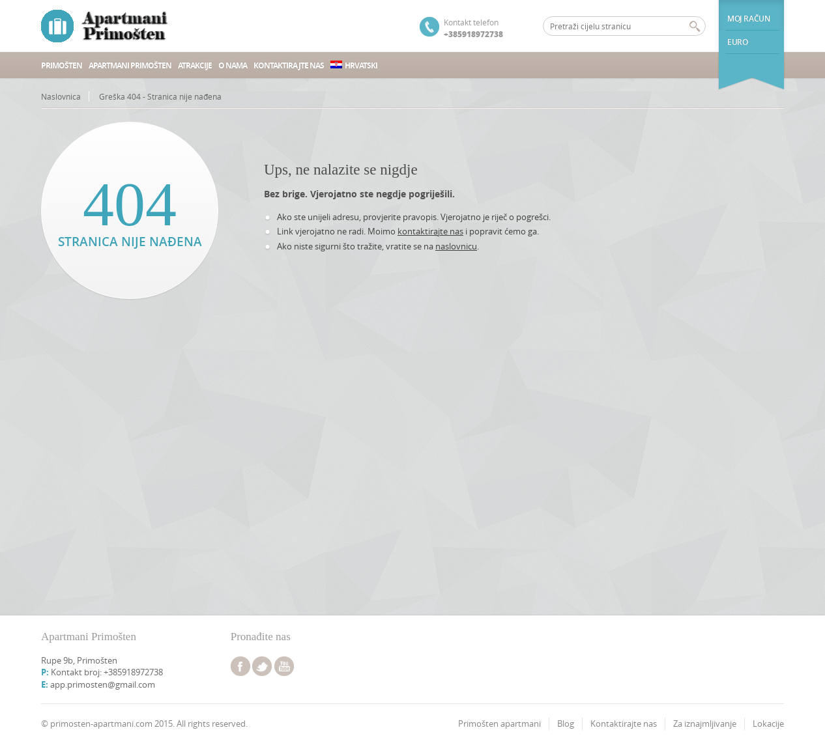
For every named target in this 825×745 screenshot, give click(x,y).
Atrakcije (195, 65)
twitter (262, 666)
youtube (284, 666)
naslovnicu (456, 246)
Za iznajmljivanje (704, 723)
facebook (240, 666)
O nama (232, 65)
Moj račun (748, 18)
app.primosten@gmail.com (102, 684)
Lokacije (768, 723)
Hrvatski (353, 65)
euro (737, 42)
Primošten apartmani (499, 723)
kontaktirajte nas (430, 231)
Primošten (61, 65)
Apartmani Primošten (130, 65)
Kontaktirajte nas (288, 65)
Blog (565, 723)
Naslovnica (61, 96)
